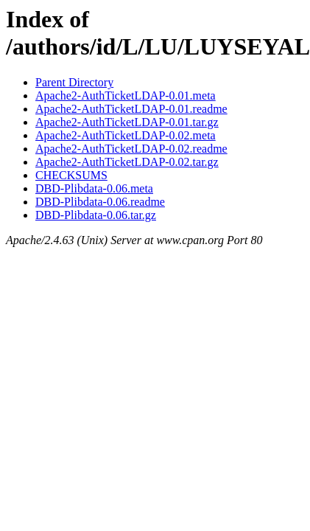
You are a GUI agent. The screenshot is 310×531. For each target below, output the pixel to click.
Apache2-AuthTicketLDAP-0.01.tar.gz (127, 122)
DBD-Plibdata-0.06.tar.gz (95, 215)
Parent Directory (74, 82)
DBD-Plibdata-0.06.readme (100, 201)
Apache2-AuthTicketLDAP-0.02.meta (125, 135)
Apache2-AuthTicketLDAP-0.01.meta (125, 95)
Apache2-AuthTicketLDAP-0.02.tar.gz (127, 162)
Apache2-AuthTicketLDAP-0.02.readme (131, 148)
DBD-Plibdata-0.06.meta (94, 188)
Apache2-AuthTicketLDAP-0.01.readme (131, 109)
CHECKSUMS (71, 175)
